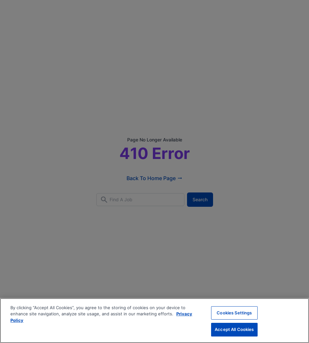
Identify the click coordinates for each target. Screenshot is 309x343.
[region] (154, 320)
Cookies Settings (234, 312)
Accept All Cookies (234, 329)
